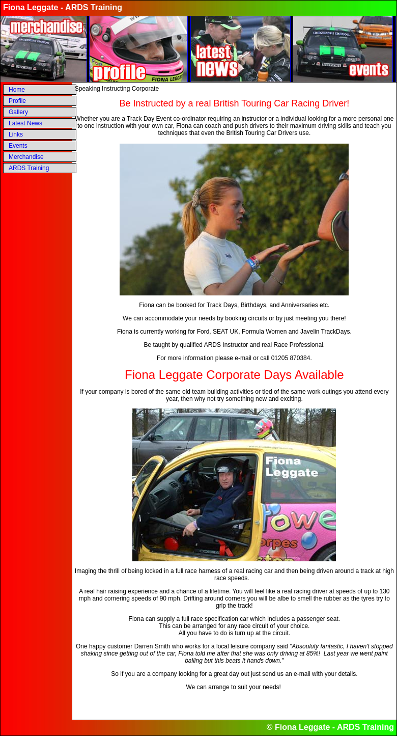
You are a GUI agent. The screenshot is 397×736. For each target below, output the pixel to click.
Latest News (25, 123)
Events (18, 145)
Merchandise (26, 156)
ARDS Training (29, 168)
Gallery (18, 112)
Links (16, 134)
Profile (17, 100)
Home (17, 89)
